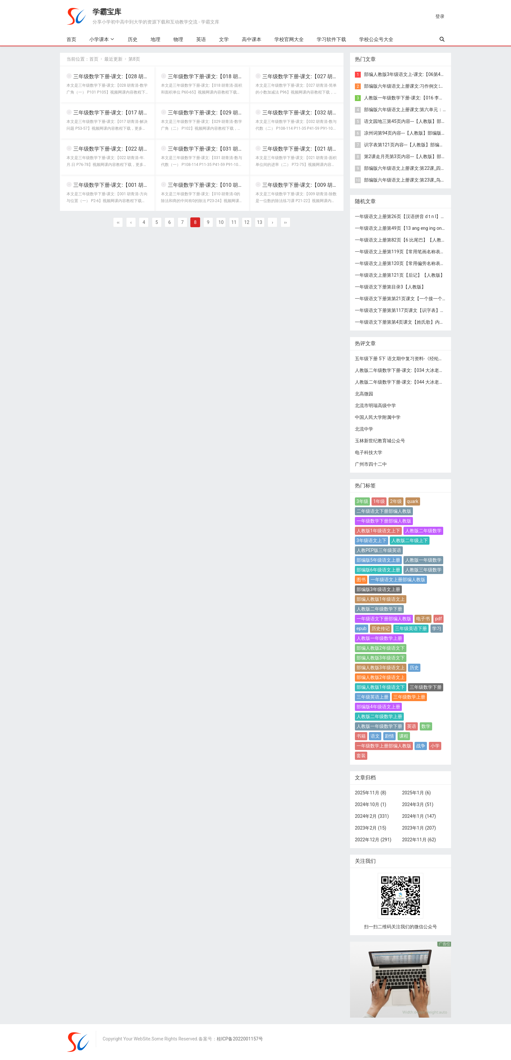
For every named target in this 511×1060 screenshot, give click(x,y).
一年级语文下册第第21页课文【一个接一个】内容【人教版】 (417, 298)
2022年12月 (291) (373, 839)
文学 (224, 39)
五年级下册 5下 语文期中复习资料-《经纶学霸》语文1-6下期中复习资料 (427, 358)
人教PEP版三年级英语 (379, 550)
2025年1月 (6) (416, 792)
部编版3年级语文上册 (378, 589)
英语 (201, 39)
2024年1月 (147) (419, 816)
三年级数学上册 (409, 696)
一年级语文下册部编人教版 (384, 618)
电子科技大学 (368, 452)
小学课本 (99, 39)
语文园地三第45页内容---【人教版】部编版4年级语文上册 (422, 121)
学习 (436, 628)
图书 (361, 579)
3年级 (362, 501)
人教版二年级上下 (409, 540)
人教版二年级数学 (423, 530)
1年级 (379, 501)
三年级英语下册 (411, 628)
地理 (155, 39)
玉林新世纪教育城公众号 (380, 440)
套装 (361, 755)
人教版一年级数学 (423, 560)
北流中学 (364, 429)
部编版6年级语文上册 (378, 569)
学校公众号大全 (376, 39)
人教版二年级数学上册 (379, 716)
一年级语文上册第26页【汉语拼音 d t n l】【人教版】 (409, 216)
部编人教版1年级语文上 (381, 599)
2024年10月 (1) (370, 804)
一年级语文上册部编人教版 (398, 579)
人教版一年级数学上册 (379, 638)
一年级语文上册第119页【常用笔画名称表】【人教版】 (411, 251)
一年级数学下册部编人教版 (384, 520)
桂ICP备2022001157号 (240, 1038)
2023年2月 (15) (370, 828)
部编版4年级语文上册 (378, 706)
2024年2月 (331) (372, 816)
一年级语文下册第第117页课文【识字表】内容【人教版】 (413, 310)
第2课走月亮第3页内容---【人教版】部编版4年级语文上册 (422, 156)
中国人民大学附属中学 (378, 417)
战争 (420, 745)
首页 (71, 39)
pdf (438, 618)
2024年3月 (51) (417, 804)
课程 (403, 736)
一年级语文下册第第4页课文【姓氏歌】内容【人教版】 (411, 322)
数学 (426, 726)
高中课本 (251, 39)
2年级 (396, 501)
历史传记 (381, 628)
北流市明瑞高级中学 (375, 405)
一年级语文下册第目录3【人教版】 (390, 286)
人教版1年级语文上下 (378, 530)
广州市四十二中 (371, 464)
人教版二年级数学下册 (379, 608)
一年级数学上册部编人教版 (384, 745)
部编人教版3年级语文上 (381, 667)
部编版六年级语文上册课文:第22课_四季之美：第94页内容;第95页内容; (436, 168)
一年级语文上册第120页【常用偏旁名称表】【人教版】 (411, 263)
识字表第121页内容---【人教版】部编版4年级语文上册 (419, 144)
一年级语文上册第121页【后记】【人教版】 (400, 275)
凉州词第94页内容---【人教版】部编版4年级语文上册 (417, 133)
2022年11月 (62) (419, 839)
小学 (435, 745)
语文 (375, 736)
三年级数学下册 (426, 687)
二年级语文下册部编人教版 (384, 511)
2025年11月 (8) (370, 792)
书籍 (361, 736)
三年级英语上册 (372, 696)
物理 (178, 39)
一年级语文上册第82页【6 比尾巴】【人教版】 (402, 240)
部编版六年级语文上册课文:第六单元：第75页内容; (415, 109)
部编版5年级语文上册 (378, 560)
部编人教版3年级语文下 (381, 657)
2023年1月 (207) (419, 828)
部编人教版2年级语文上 (381, 677)
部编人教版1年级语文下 (381, 687)
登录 (440, 16)
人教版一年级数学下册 (379, 726)
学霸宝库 (107, 12)
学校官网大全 (289, 39)
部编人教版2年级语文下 (381, 648)
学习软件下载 (331, 39)
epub (362, 628)
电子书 (423, 618)
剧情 (389, 736)
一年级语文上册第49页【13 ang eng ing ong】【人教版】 (413, 228)
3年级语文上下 (372, 540)
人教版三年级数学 (423, 569)
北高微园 (364, 393)
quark (412, 501)
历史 (133, 39)
